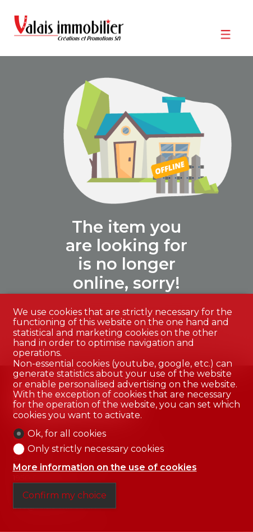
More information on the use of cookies (105, 467)
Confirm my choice (64, 495)
